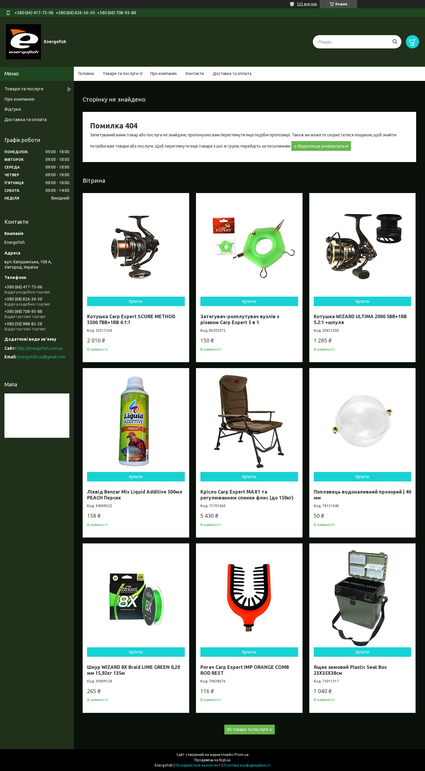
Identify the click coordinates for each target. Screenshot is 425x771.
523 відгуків (307, 4)
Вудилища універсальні (323, 145)
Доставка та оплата (232, 73)
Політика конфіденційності (246, 765)
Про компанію (163, 73)
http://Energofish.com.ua (40, 348)
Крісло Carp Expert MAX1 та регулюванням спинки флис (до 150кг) (247, 494)
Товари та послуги (120, 73)
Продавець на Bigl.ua (212, 760)
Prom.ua (241, 755)
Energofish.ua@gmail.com (41, 357)
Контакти (195, 73)
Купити (136, 301)
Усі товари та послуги (247, 729)
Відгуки (12, 109)
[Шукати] (394, 41)
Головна (86, 73)
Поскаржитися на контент (198, 765)
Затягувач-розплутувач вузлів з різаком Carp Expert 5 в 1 (239, 319)
